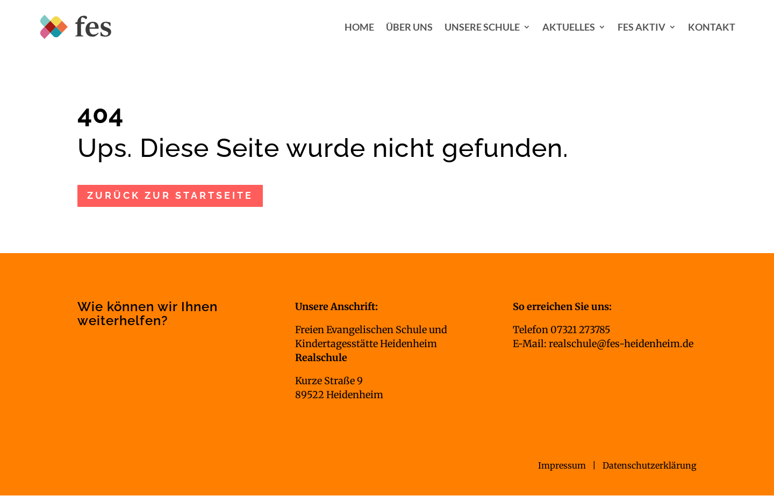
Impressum (563, 465)
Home (359, 27)
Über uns (409, 27)
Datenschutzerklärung (650, 465)
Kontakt (711, 27)
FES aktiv (641, 27)
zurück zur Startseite (170, 195)
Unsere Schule (482, 27)
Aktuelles (568, 27)
